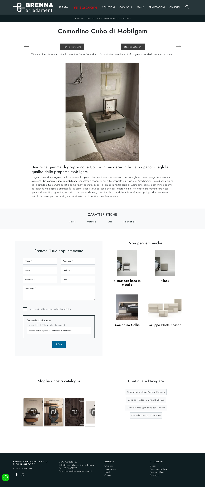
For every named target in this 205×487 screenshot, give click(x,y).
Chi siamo (108, 465)
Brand (140, 7)
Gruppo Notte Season (165, 325)
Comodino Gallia (127, 325)
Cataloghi (125, 7)
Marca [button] (73, 221)
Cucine (153, 465)
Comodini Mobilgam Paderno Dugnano (146, 392)
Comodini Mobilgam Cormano (146, 415)
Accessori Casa (157, 472)
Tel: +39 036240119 (68, 468)
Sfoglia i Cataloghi (133, 46)
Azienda (63, 7)
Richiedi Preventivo (72, 46)
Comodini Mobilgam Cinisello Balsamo (146, 399)
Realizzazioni (157, 7)
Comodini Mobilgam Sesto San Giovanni (146, 407)
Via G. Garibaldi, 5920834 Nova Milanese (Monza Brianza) (76, 463)
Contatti (174, 7)
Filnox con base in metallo (127, 283)
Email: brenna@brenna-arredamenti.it (75, 471)
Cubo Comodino (123, 18)
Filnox (164, 281)
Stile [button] (110, 221)
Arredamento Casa (91, 18)
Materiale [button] (91, 221)
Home (77, 18)
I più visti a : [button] (129, 221)
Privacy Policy (64, 309)
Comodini (107, 18)
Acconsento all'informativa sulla (50, 309)
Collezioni (108, 7)
